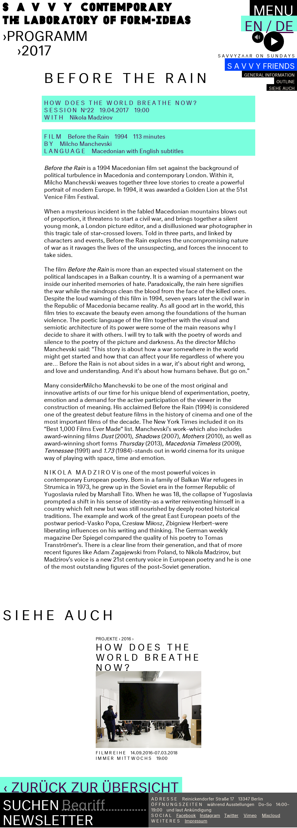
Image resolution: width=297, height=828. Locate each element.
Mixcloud (271, 814)
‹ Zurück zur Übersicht (91, 784)
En (254, 23)
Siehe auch (282, 87)
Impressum (196, 820)
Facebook (186, 814)
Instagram (210, 814)
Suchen (31, 802)
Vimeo (250, 814)
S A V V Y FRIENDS (261, 64)
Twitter (231, 814)
